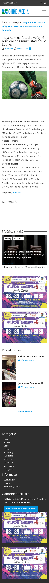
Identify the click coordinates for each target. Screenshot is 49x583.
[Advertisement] (24, 108)
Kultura (7, 449)
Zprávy (15, 22)
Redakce (9, 48)
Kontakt (7, 483)
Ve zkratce (18, 238)
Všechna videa (24, 411)
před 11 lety (22, 48)
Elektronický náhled (12, 486)
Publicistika (8, 456)
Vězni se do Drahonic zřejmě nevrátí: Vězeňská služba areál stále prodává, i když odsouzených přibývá (24, 254)
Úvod (4, 22)
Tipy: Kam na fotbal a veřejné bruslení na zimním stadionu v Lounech (23, 26)
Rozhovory (8, 452)
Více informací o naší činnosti (21, 508)
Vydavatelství (9, 480)
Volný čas (8, 459)
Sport (6, 446)
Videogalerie (9, 466)
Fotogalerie (9, 469)
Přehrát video (26, 360)
